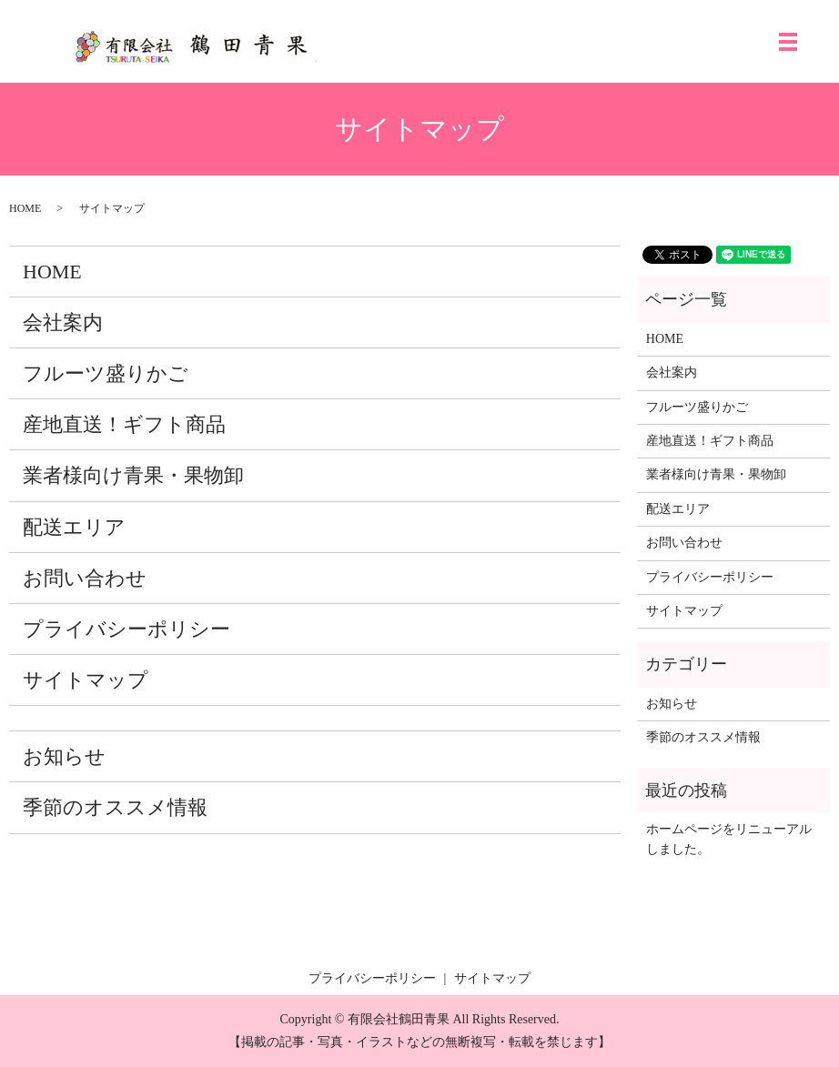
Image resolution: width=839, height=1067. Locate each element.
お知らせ (64, 756)
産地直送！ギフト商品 (124, 424)
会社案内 (63, 322)
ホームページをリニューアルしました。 (729, 839)
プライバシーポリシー (126, 629)
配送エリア (74, 527)
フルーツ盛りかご (105, 373)
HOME (25, 208)
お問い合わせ (85, 578)
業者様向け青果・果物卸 (133, 475)
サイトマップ (85, 680)
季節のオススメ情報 (115, 807)
